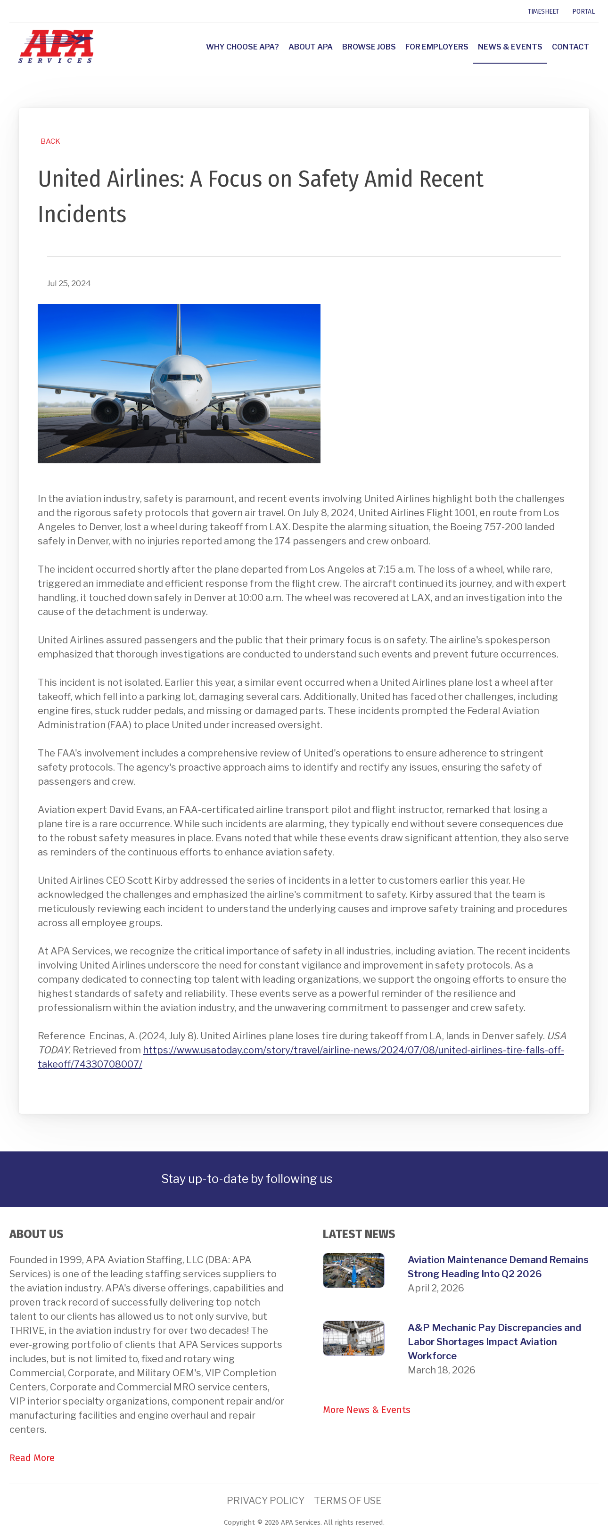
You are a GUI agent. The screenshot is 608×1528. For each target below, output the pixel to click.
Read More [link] (32, 1457)
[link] (10, 11)
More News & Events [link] (367, 1409)
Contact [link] (570, 46)
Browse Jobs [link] (369, 46)
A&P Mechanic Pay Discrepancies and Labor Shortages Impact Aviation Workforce (494, 1342)
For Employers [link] (436, 46)
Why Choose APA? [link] (242, 46)
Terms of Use (348, 1500)
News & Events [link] (510, 46)
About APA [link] (310, 46)
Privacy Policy (265, 1500)
